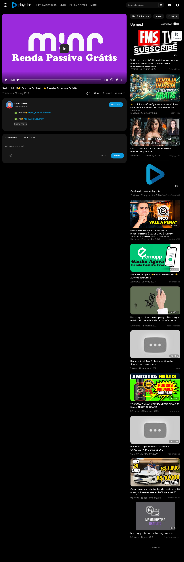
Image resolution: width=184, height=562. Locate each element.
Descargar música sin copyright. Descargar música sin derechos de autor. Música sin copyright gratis (154, 320)
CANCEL (103, 155)
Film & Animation (47, 5)
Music (63, 5)
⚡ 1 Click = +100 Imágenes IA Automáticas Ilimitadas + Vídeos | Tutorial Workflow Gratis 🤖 (154, 107)
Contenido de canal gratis (145, 191)
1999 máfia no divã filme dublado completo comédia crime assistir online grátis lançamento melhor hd (154, 63)
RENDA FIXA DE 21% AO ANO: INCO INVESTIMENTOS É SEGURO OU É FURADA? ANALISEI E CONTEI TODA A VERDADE (152, 233)
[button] (178, 5)
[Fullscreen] (122, 79)
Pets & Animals (79, 5)
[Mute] (117, 79)
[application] (64, 49)
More (95, 5)
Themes (177, 36)
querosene (20, 103)
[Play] (6, 79)
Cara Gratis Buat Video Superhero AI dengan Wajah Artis (150, 150)
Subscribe (115, 104)
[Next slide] (176, 16)
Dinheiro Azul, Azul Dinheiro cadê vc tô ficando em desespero (151, 363)
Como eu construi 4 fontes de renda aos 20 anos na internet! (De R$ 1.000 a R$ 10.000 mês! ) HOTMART (155, 492)
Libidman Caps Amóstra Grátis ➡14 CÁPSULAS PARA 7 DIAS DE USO (150, 448)
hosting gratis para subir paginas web (151, 533)
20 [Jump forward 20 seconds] (111, 80)
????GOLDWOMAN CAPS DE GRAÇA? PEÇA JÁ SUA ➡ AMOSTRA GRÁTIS (154, 405)
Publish (117, 155)
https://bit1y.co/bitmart (39, 112)
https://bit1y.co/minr (34, 118)
